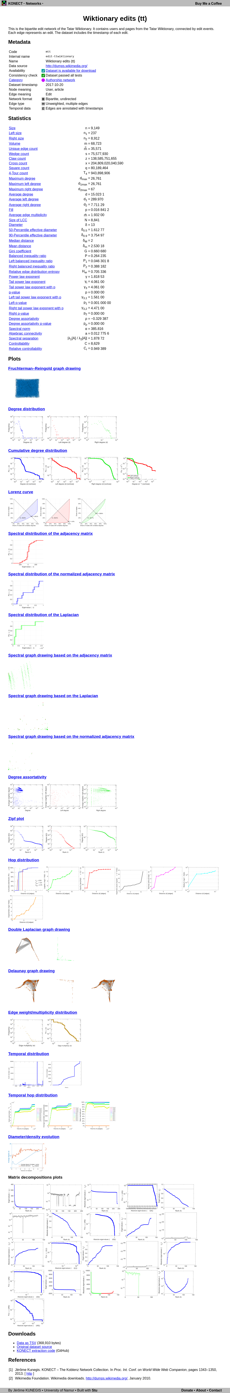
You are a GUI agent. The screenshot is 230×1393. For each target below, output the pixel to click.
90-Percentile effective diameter (33, 235)
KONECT (15, 3)
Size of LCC (18, 220)
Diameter (16, 225)
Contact (215, 1390)
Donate (187, 1390)
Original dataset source (34, 1347)
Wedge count (19, 154)
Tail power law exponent (27, 282)
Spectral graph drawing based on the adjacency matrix (60, 655)
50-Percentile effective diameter (33, 230)
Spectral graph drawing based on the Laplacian (53, 695)
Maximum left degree (25, 184)
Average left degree (24, 199)
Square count (19, 168)
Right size (16, 138)
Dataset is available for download (71, 70)
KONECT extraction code (36, 1350)
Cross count (18, 163)
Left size (15, 133)
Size (12, 128)
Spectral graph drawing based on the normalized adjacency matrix (71, 736)
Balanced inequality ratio (27, 256)
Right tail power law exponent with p (36, 308)
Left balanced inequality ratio (30, 261)
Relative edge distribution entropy (34, 272)
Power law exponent (24, 276)
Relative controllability (25, 349)
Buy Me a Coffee (208, 3)
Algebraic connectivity (25, 333)
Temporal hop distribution (32, 1095)
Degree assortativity (24, 318)
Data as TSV (26, 1343)
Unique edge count (23, 148)
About (201, 1390)
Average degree (21, 194)
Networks (33, 3)
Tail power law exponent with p (32, 287)
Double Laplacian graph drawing (39, 929)
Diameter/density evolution (33, 1136)
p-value (14, 292)
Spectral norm (19, 329)
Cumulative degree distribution (37, 450)
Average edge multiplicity (28, 215)
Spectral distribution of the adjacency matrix (50, 533)
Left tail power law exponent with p (35, 297)
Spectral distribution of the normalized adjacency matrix (61, 574)
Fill (11, 210)
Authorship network (60, 80)
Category (16, 80)
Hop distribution (23, 860)
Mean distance (20, 246)
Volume (14, 143)
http (29, 1373)
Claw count (17, 158)
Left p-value (18, 303)
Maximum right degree (26, 189)
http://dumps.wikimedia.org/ (67, 66)
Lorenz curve (20, 492)
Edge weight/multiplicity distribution (42, 1012)
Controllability (19, 343)
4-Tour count (18, 173)
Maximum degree (22, 178)
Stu (94, 1390)
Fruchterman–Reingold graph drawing (44, 368)
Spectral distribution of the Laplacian (43, 614)
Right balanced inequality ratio (32, 266)
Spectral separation (23, 338)
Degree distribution (26, 409)
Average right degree (25, 205)
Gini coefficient (20, 251)
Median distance (21, 240)
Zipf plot (16, 818)
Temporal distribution (28, 1054)
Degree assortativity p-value (30, 323)
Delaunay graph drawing (31, 971)
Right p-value (19, 313)
